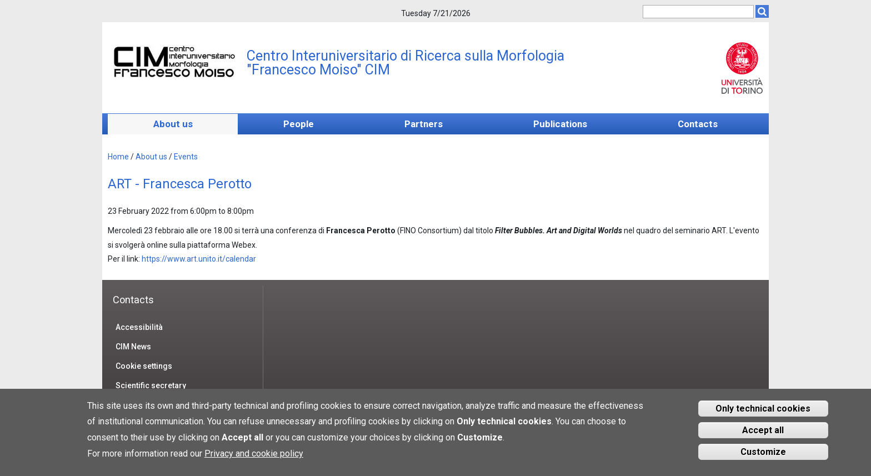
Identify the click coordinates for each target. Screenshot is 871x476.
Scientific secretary (151, 385)
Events (186, 156)
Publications (560, 123)
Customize (763, 457)
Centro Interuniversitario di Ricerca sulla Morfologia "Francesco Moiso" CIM (405, 63)
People (298, 123)
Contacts (698, 123)
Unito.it (741, 67)
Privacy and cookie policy (253, 458)
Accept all (763, 435)
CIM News (133, 346)
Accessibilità (139, 327)
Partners (423, 123)
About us (173, 123)
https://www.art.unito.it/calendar (200, 258)
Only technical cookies (762, 413)
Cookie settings (144, 366)
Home (118, 156)
